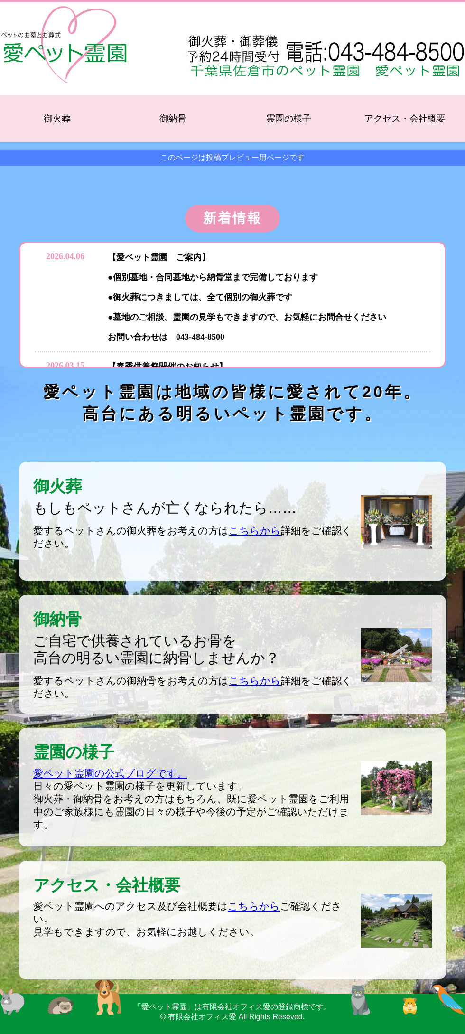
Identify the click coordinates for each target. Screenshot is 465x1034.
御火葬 (57, 118)
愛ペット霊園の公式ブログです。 (110, 773)
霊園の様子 (288, 118)
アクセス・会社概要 (405, 118)
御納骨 (172, 118)
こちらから (255, 530)
